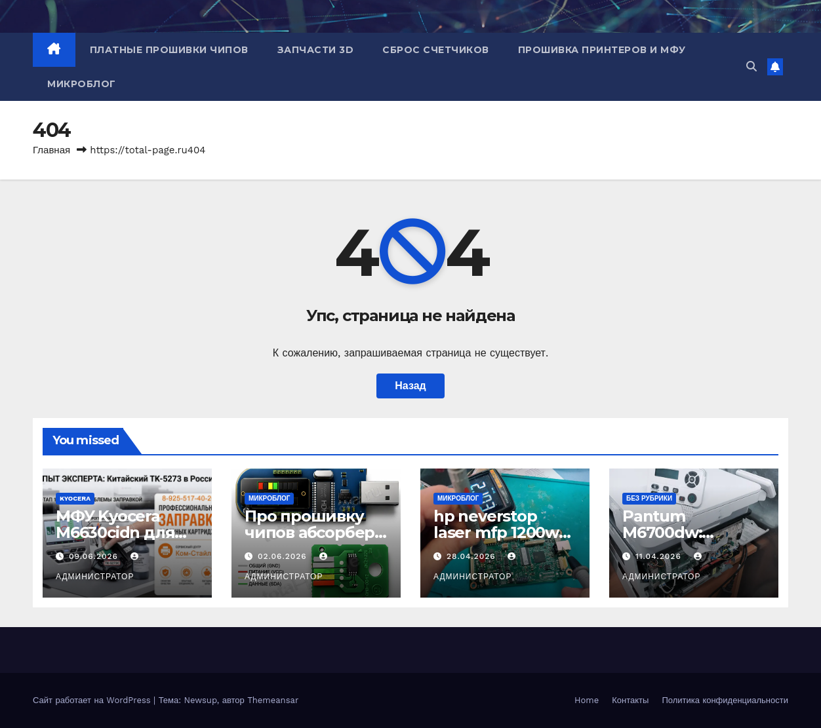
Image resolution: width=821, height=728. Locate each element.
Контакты (630, 700)
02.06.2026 (284, 556)
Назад (410, 385)
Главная (51, 150)
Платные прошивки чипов (169, 50)
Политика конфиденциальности (725, 700)
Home (586, 700)
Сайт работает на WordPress (93, 700)
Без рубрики (649, 498)
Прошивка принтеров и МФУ (602, 50)
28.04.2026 (473, 556)
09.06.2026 (95, 556)
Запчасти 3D (315, 50)
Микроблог (81, 84)
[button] (751, 66)
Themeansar (272, 700)
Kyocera (75, 498)
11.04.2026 (660, 556)
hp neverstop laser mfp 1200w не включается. (496, 532)
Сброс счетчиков (435, 50)
